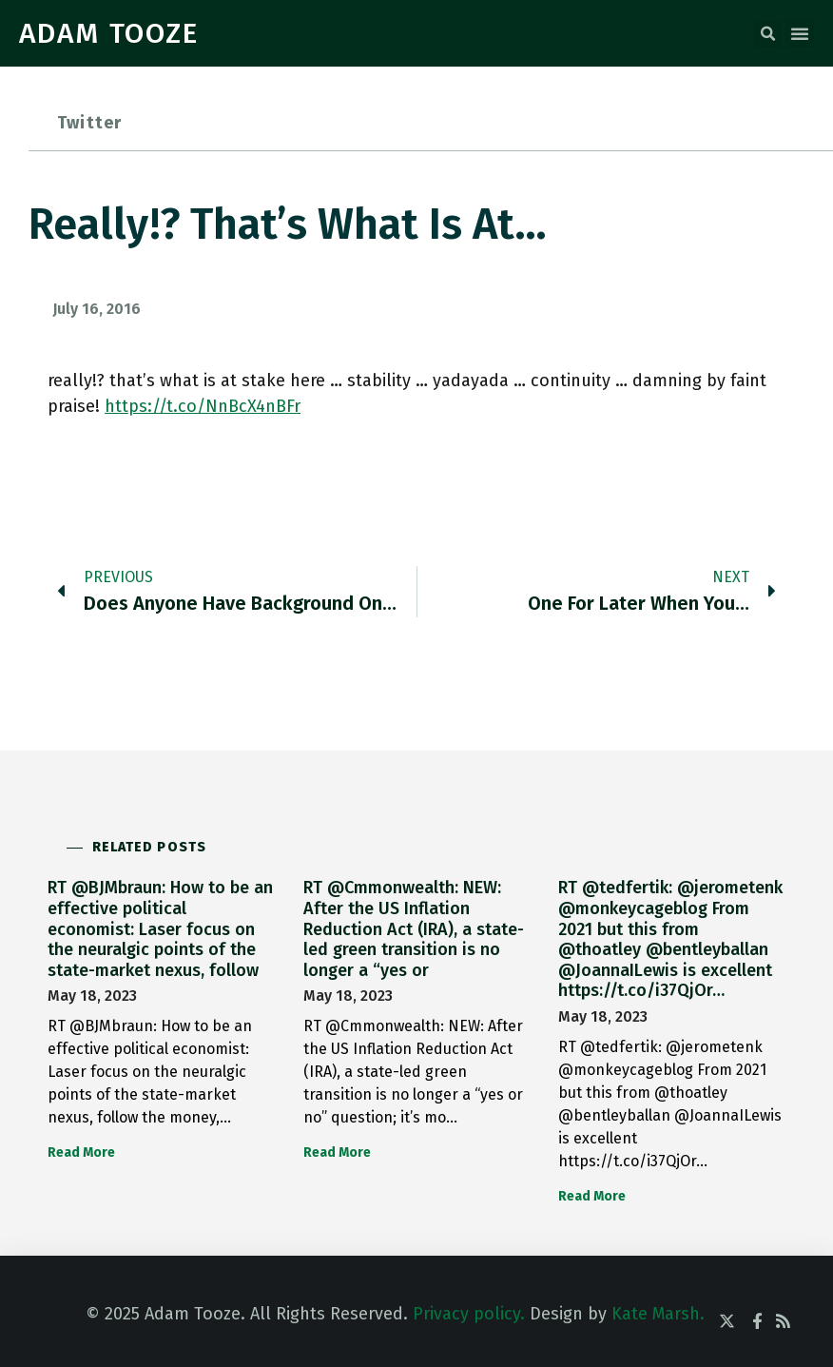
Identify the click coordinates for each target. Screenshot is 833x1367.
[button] (767, 34)
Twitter (89, 122)
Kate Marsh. (658, 1313)
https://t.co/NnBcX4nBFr (202, 406)
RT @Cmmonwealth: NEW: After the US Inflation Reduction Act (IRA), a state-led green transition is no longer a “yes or (413, 928)
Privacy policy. (469, 1313)
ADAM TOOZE (109, 33)
